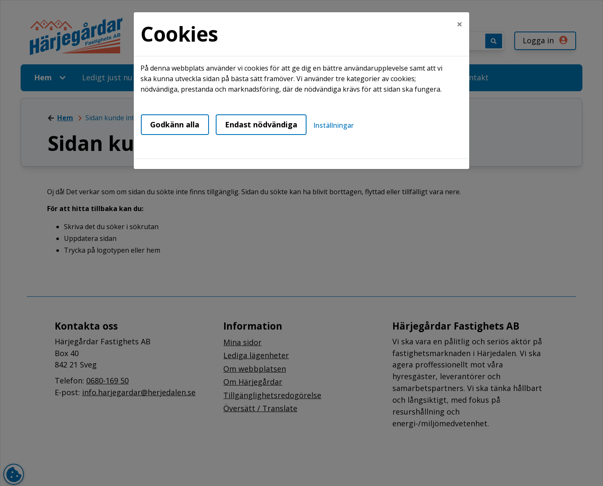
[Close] (459, 24)
